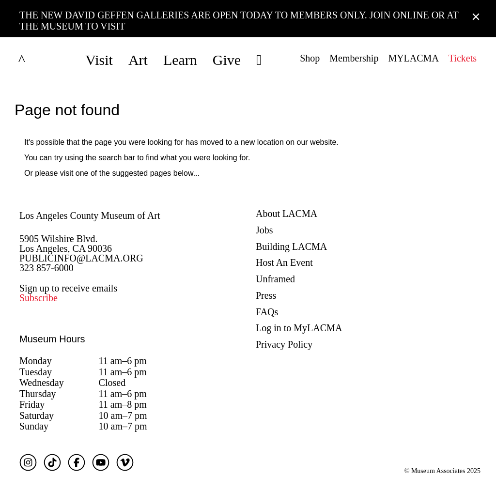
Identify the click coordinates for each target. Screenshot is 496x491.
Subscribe (38, 297)
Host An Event (284, 262)
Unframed (275, 279)
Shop (310, 58)
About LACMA (286, 213)
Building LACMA (291, 246)
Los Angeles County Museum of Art (89, 215)
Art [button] (138, 60)
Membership (353, 58)
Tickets (463, 58)
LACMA (45, 60)
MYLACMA (413, 58)
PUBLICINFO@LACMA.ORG (81, 258)
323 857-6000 (46, 267)
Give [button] (227, 60)
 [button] (259, 60)
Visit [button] (99, 60)
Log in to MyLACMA (299, 327)
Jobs (264, 230)
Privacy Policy (284, 344)
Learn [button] (180, 60)
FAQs (267, 312)
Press (266, 295)
